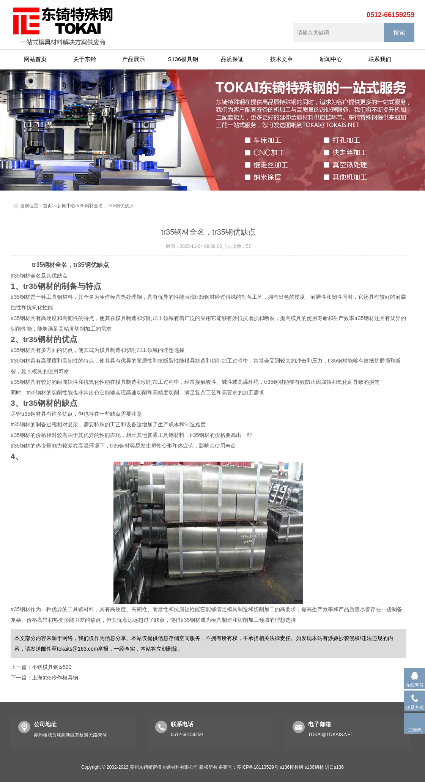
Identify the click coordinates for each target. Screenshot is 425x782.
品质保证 (232, 59)
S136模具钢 (183, 59)
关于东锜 (84, 59)
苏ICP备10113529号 (257, 767)
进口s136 (334, 767)
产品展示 (133, 59)
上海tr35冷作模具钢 (55, 678)
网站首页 (35, 59)
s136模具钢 (291, 767)
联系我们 (379, 59)
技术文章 (281, 59)
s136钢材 (313, 767)
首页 (47, 205)
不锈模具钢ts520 (51, 667)
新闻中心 (331, 59)
